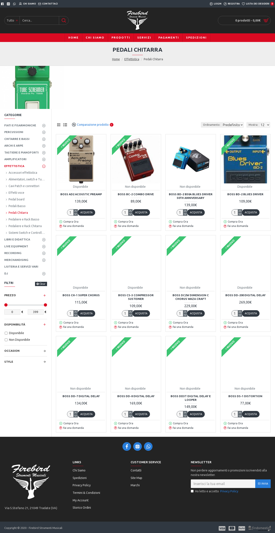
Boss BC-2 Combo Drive (136, 194)
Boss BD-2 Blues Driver (245, 194)
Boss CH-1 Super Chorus (81, 295)
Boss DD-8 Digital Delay (135, 396)
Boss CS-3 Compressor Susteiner (136, 297)
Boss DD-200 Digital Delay (245, 295)
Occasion (12, 350)
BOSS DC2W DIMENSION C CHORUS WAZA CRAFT (191, 297)
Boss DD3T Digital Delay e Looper (191, 398)
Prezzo (10, 295)
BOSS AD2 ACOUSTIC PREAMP (81, 194)
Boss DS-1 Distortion (245, 396)
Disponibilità (14, 324)
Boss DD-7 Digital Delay (81, 396)
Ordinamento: (202, 124)
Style (8, 361)
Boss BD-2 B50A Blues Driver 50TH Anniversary (190, 196)
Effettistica (131, 59)
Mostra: (254, 124)
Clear (42, 283)
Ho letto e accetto (215, 491)
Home (116, 59)
